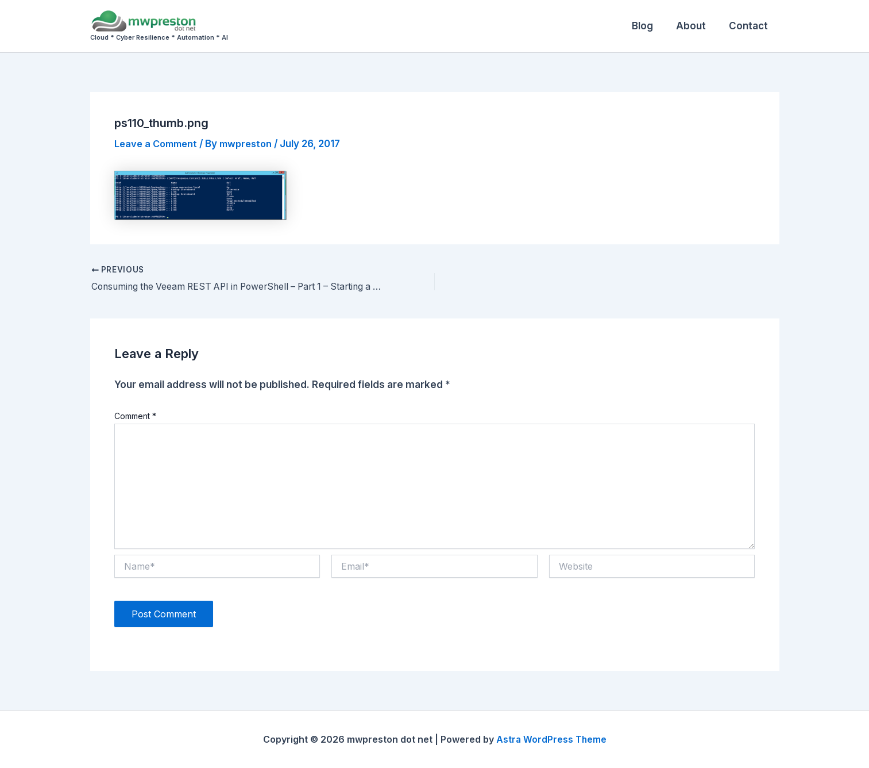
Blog (651, 26)
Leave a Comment (158, 143)
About (696, 26)
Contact (750, 26)
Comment (135, 416)
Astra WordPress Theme (551, 739)
